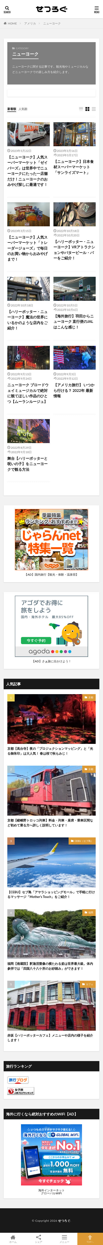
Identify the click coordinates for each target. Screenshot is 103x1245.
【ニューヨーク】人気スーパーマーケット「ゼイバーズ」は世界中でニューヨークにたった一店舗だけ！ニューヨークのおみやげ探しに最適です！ (27, 171)
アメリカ (30, 23)
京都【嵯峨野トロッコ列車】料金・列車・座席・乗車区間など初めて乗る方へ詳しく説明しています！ (50, 822)
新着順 (11, 109)
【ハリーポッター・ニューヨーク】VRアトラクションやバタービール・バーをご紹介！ (74, 249)
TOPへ (90, 1239)
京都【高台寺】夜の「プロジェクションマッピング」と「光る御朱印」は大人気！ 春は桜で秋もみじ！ (50, 751)
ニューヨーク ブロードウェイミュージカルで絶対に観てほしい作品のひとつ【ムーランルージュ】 (28, 393)
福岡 (90, 912)
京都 (90, 697)
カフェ (89, 984)
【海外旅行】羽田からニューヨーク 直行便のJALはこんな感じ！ (73, 321)
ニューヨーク (52, 23)
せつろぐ (64, 1220)
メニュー (64, 1239)
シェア (39, 1239)
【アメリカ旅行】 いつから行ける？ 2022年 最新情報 (74, 390)
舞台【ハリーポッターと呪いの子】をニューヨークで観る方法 (27, 463)
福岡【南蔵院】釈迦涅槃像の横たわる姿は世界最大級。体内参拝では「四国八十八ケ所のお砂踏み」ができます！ (50, 966)
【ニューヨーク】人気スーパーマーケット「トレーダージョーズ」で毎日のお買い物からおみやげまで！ (27, 248)
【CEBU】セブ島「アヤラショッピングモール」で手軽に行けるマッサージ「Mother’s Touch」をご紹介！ (51, 894)
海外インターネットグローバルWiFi (51, 1191)
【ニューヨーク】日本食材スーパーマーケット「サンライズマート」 (73, 167)
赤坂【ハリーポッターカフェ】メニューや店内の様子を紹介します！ (50, 1037)
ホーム (13, 1239)
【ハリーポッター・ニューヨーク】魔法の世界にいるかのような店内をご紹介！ (27, 319)
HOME (12, 23)
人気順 (23, 109)
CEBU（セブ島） (84, 840)
